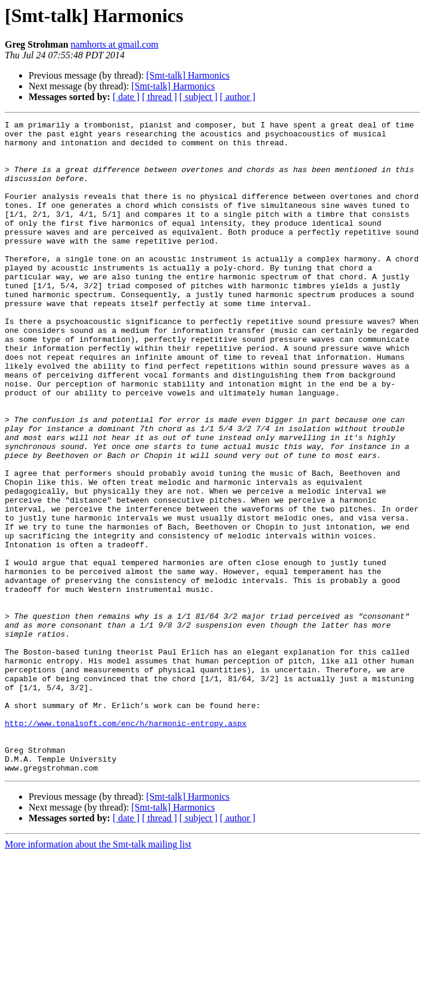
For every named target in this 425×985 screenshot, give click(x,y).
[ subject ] (198, 97)
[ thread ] (159, 97)
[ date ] (126, 97)
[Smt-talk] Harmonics (187, 75)
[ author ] (238, 97)
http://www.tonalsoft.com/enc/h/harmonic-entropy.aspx (126, 844)
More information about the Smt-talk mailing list (98, 975)
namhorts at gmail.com (115, 44)
